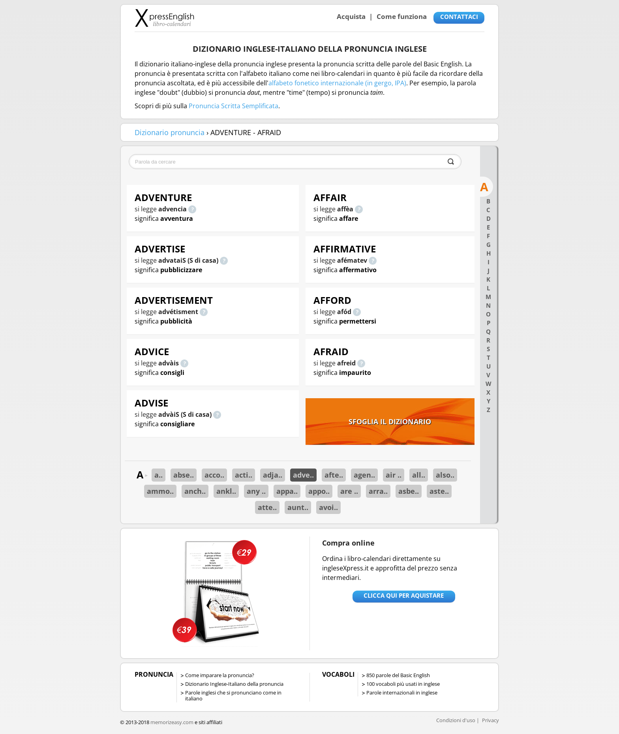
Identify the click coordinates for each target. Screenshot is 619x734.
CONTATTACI (459, 17)
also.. (445, 475)
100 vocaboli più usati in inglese (403, 683)
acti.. (243, 475)
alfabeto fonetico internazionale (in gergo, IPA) (337, 83)
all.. (418, 475)
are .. (349, 491)
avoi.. (328, 507)
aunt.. (297, 507)
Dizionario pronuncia (169, 132)
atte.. (267, 507)
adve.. (303, 475)
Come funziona (402, 16)
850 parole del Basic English (398, 675)
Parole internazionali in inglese (401, 692)
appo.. (319, 491)
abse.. (183, 475)
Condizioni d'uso (455, 720)
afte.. (334, 475)
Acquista (351, 16)
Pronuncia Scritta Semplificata (233, 106)
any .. (256, 491)
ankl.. (226, 491)
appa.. (287, 491)
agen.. (364, 475)
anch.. (195, 491)
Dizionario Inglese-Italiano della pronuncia (234, 683)
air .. (393, 475)
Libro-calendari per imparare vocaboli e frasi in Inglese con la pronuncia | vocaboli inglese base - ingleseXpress (164, 18)
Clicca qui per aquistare (404, 595)
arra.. (378, 491)
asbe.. (408, 491)
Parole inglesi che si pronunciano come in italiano (233, 695)
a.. (158, 475)
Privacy (490, 720)
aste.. (439, 491)
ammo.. (160, 491)
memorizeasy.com (171, 722)
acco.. (214, 475)
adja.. (272, 475)
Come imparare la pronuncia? (219, 675)
